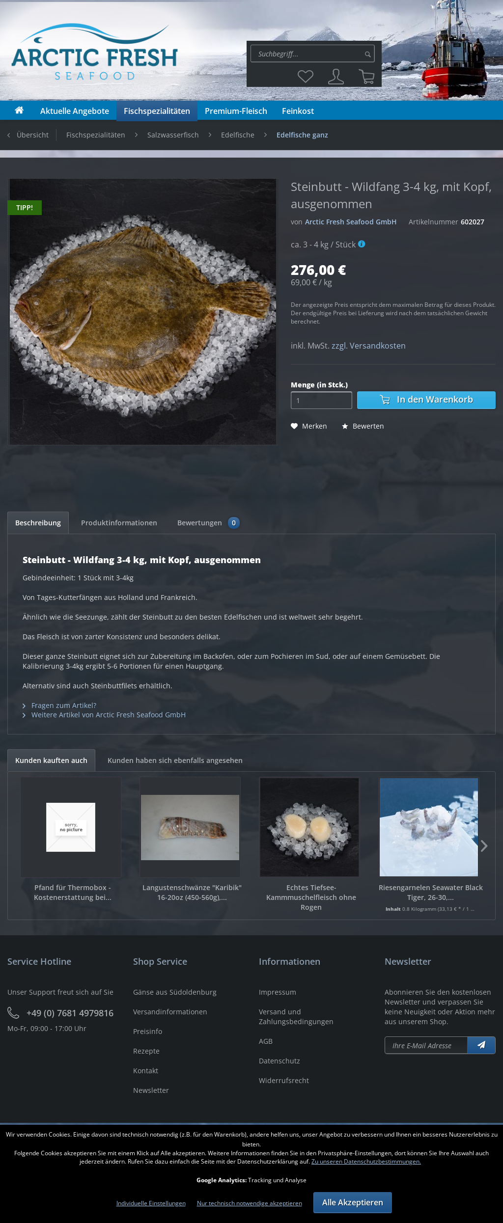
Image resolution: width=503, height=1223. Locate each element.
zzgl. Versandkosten (369, 345)
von (297, 221)
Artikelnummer (433, 221)
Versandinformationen (170, 1011)
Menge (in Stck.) (319, 384)
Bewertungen (208, 523)
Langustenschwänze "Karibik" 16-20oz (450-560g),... (192, 892)
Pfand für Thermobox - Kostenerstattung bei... (73, 892)
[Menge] (321, 400)
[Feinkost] (298, 111)
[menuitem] (314, 53)
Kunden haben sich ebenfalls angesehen (175, 760)
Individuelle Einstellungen (151, 1203)
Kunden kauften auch (51, 760)
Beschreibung (38, 522)
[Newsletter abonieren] (426, 1045)
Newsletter (151, 1090)
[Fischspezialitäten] (156, 111)
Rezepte (146, 1051)
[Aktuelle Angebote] (74, 111)
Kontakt (145, 1070)
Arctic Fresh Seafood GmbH (351, 221)
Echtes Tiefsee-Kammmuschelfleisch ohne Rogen (311, 897)
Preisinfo (147, 1031)
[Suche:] (313, 53)
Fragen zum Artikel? (59, 705)
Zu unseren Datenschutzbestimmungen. (366, 1161)
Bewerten (363, 426)
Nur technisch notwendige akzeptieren (249, 1203)
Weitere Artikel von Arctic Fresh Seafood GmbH (104, 714)
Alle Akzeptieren (352, 1202)
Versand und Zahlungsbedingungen (296, 1016)
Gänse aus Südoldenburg (175, 992)
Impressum (277, 992)
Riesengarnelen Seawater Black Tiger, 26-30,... (431, 892)
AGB (266, 1041)
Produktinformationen (119, 522)
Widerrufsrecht (284, 1080)
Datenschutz (279, 1060)
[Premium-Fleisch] (236, 111)
